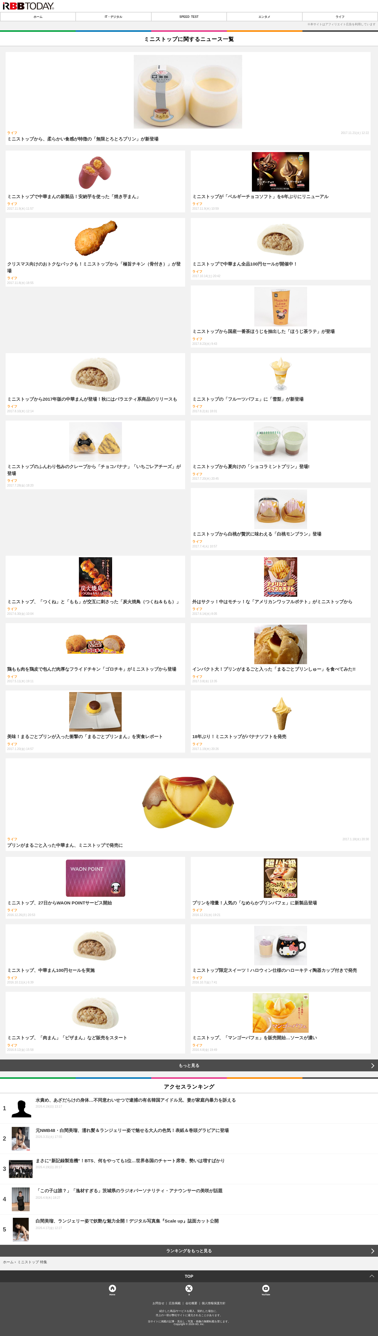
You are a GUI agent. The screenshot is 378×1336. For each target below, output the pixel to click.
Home (112, 1294)
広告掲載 (175, 1303)
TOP (189, 1276)
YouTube (265, 1294)
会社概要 (191, 1303)
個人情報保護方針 (213, 1303)
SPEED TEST (189, 16)
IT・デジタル (113, 16)
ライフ (340, 16)
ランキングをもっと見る (189, 1250)
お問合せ (158, 1303)
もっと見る (189, 1065)
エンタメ (264, 16)
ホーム (38, 16)
